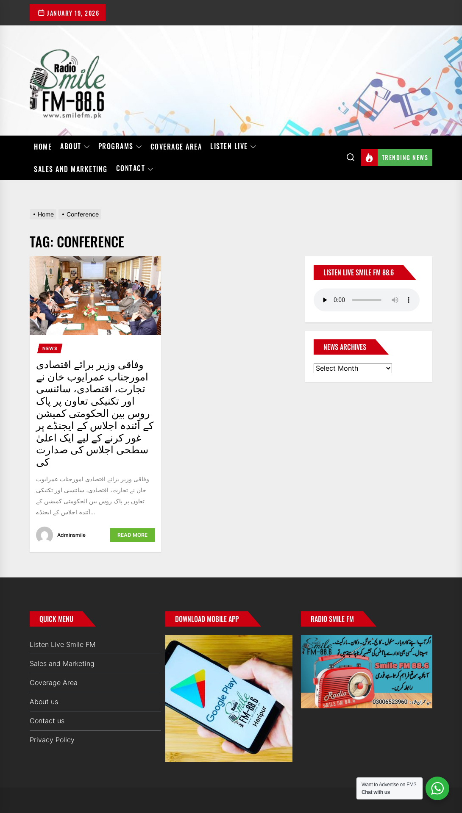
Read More (132, 535)
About (75, 146)
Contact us (47, 720)
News (50, 348)
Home (43, 146)
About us (44, 701)
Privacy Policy (52, 739)
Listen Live (233, 146)
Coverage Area (176, 146)
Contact (135, 168)
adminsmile (71, 535)
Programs (120, 146)
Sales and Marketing (71, 169)
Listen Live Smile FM (62, 644)
